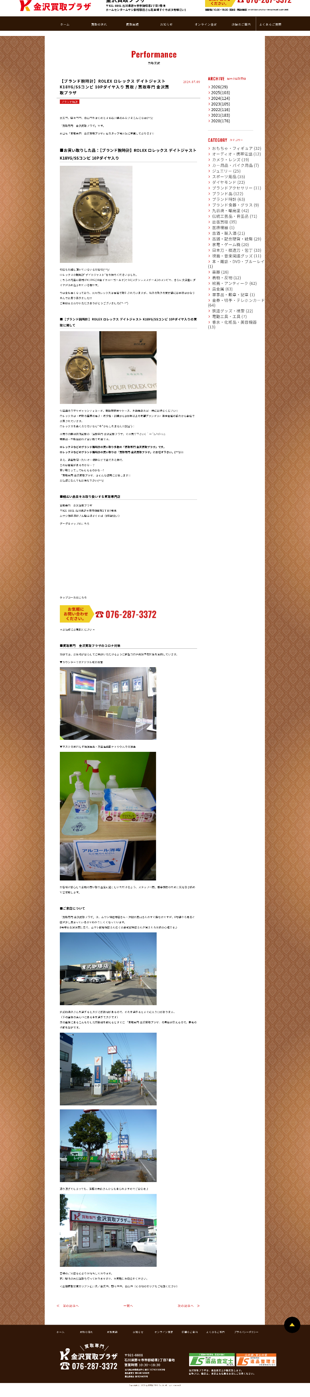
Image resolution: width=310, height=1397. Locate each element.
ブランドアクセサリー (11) (226, 166)
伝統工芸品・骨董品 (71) (225, 194)
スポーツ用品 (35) (221, 155)
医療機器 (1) (218, 205)
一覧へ (128, 1284)
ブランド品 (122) (221, 171)
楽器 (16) (216, 245)
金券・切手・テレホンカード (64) (230, 273)
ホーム (61, 1310)
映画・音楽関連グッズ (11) (226, 234)
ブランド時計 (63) (221, 177)
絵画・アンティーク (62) (225, 256)
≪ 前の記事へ (68, 1284)
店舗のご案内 (189, 1310)
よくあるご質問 (215, 1310)
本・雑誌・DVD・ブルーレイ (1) (230, 239)
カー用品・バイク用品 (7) (226, 143)
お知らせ (138, 1310)
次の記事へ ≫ (189, 1284)
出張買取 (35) (219, 200)
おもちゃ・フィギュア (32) (226, 126)
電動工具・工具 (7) (222, 284)
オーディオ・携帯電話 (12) (226, 132)
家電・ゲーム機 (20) (223, 223)
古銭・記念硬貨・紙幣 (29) (226, 217)
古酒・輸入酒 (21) (221, 211)
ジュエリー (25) (220, 149)
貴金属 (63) (218, 262)
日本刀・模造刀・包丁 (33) (226, 228)
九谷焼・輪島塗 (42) (223, 189)
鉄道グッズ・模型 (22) (224, 279)
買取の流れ (86, 1310)
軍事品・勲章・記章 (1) (224, 268)
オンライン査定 (163, 1310)
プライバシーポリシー (246, 1310)
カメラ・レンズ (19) (223, 137)
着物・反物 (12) (220, 250)
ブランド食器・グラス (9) (226, 183)
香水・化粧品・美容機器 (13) (228, 290)
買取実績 (112, 1310)
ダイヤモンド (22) (221, 160)
